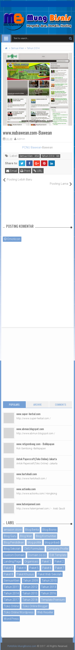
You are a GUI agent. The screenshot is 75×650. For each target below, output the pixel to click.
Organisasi (31, 561)
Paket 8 (8, 574)
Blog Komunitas (46, 536)
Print (25, 171)
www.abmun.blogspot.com (30, 429)
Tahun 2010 (49, 580)
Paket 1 (46, 561)
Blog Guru (10, 536)
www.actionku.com (26, 489)
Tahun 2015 (29, 593)
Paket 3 (8, 567)
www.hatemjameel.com (28, 504)
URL (37, 171)
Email (11, 171)
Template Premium (53, 599)
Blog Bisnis (49, 529)
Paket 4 (21, 567)
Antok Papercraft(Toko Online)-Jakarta (36, 459)
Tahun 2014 (48, 156)
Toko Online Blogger (35, 606)
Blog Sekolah (12, 548)
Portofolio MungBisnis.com (21, 646)
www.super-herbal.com (28, 414)
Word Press (11, 618)
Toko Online (11, 606)
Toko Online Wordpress (19, 612)
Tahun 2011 (11, 587)
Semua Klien (26, 156)
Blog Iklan (26, 536)
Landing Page (12, 561)
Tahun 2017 (11, 599)
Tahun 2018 (29, 599)
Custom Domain (14, 555)
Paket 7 (59, 567)
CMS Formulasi (34, 548)
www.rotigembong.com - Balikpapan (35, 444)
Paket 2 (59, 561)
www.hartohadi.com (26, 474)
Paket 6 (46, 567)
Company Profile (57, 548)
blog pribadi (52, 542)
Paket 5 (34, 567)
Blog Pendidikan (14, 542)
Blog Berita (32, 529)
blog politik (34, 542)
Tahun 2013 (48, 587)
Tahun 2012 (29, 587)
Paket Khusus (25, 574)
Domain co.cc (37, 555)
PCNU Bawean (31, 147)
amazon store (13, 529)
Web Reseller (45, 612)
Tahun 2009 (30, 580)
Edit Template (58, 555)
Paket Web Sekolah (50, 574)
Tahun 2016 (48, 593)
